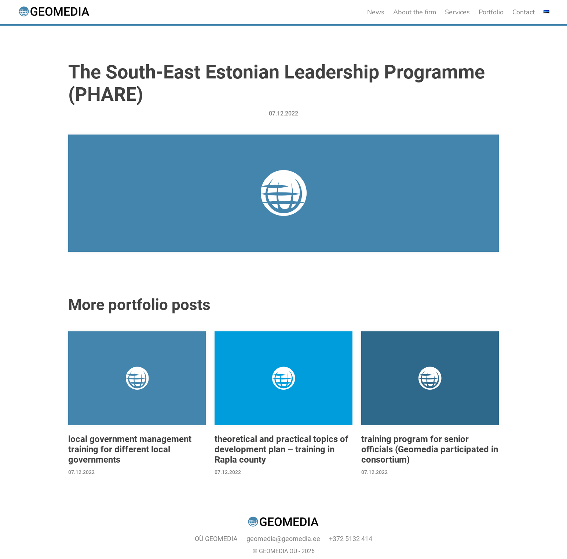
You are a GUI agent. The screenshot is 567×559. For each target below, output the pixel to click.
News (375, 12)
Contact (523, 12)
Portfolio (491, 12)
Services (457, 12)
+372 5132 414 (350, 539)
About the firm (414, 12)
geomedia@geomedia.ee (283, 539)
